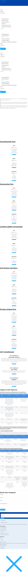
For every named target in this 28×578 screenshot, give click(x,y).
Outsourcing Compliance (6, 38)
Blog (1, 43)
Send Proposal (14, 154)
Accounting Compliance (5, 40)
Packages (2, 28)
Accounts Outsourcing (5, 65)
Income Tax (4, 23)
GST (2, 37)
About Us (2, 11)
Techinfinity (5, 544)
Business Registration (5, 35)
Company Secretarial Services (6, 26)
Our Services (3, 56)
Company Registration (5, 34)
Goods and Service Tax (16, 98)
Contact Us (2, 45)
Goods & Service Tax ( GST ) (6, 25)
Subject (1, 500)
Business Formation (5, 20)
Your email (1, 497)
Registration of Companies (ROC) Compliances (9, 85)
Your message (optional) (3, 503)
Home (2, 9)
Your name (1, 494)
